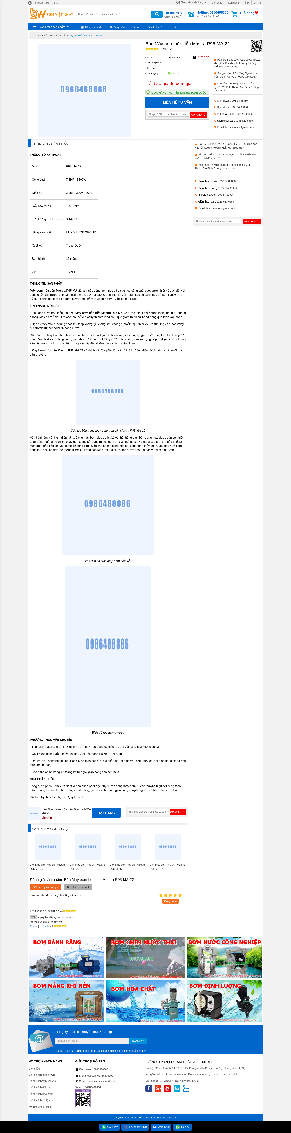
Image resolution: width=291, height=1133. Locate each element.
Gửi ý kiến (170, 901)
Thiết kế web (143, 1117)
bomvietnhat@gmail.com (239, 127)
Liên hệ (257, 2)
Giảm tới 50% (173, 14)
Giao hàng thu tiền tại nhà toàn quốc (179, 92)
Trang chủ (35, 35)
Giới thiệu (217, 2)
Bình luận (166, 49)
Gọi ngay (109, 1126)
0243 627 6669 (244, 120)
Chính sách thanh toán (42, 1074)
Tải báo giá (201, 57)
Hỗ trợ (246, 2)
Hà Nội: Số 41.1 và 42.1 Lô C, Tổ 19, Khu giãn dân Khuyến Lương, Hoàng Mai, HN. (237, 63)
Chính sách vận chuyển (42, 1081)
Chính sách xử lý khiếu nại (44, 1100)
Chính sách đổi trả (39, 1087)
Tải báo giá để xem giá (169, 83)
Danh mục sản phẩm (52, 26)
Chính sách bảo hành (41, 1094)
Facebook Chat (135, 1126)
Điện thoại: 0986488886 (43, 2)
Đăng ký (138, 1040)
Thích (44, 926)
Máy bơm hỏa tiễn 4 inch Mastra (86, 35)
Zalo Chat (161, 1126)
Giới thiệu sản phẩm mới (162, 27)
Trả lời (33, 926)
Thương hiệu (117, 27)
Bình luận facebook (78, 887)
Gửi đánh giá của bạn (45, 887)
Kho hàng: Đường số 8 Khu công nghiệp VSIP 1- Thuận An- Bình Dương (236, 87)
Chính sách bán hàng (192, 2)
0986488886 (101, 1069)
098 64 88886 (240, 100)
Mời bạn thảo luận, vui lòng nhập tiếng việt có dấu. (92, 898)
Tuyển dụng (232, 2)
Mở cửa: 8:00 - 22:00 (212, 14)
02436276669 (105, 1075)
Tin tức (136, 27)
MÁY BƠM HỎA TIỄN (55, 35)
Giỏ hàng (247, 13)
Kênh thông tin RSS (40, 1106)
